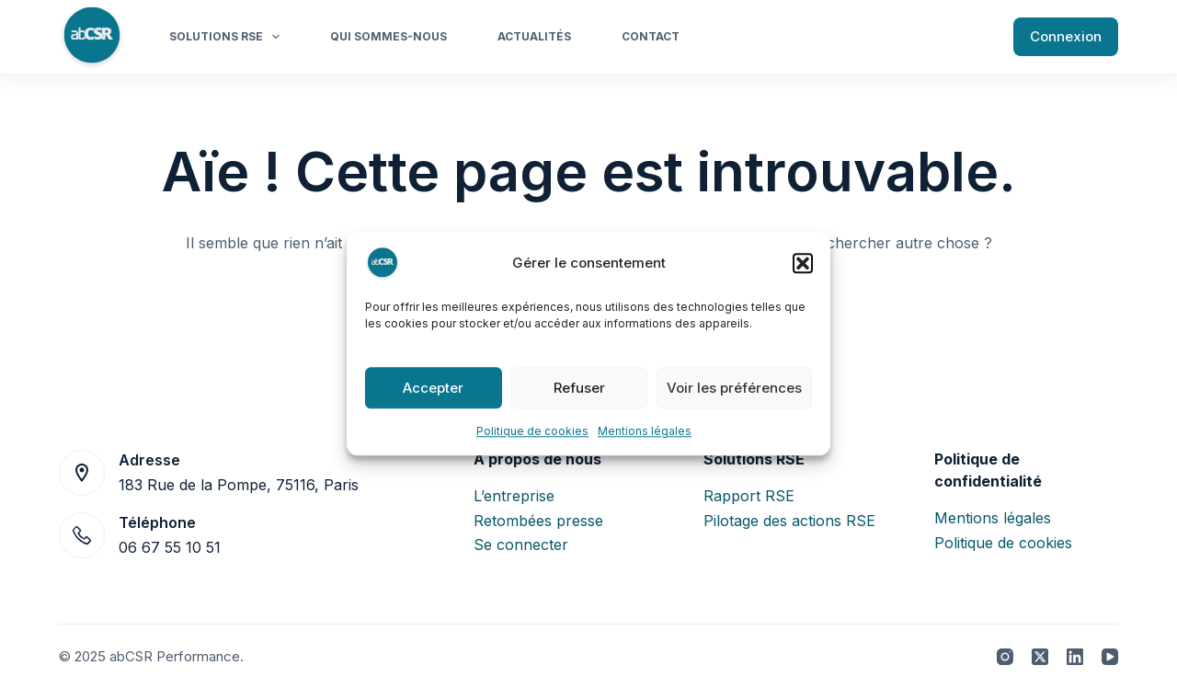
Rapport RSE (748, 496)
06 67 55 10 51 (170, 547)
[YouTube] (1110, 656)
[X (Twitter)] (1040, 656)
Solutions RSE (228, 37)
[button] (803, 263)
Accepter (433, 387)
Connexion (1066, 36)
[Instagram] (1005, 656)
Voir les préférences (734, 387)
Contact (651, 36)
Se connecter (521, 544)
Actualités (534, 36)
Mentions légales (644, 431)
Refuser (579, 387)
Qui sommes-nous (388, 36)
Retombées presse (538, 520)
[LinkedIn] (1075, 656)
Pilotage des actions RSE (789, 520)
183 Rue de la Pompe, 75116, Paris (239, 485)
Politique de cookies (532, 431)
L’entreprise (514, 496)
